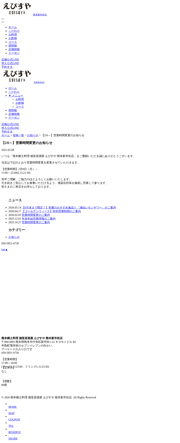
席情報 (12, 45)
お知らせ (14, 237)
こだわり (14, 30)
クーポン (14, 53)
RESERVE (14, 432)
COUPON (14, 419)
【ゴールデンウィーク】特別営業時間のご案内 (51, 211)
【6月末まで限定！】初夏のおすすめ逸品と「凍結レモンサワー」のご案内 (69, 207)
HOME (12, 406)
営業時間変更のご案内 (36, 214)
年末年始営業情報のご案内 (39, 218)
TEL (11, 425)
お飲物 (12, 38)
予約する (7, 66)
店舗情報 (14, 49)
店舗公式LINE (10, 59)
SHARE (13, 438)
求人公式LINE (10, 63)
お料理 (12, 34)
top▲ (4, 249)
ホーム (12, 27)
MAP (11, 413)
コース (12, 41)
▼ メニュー (15, 95)
